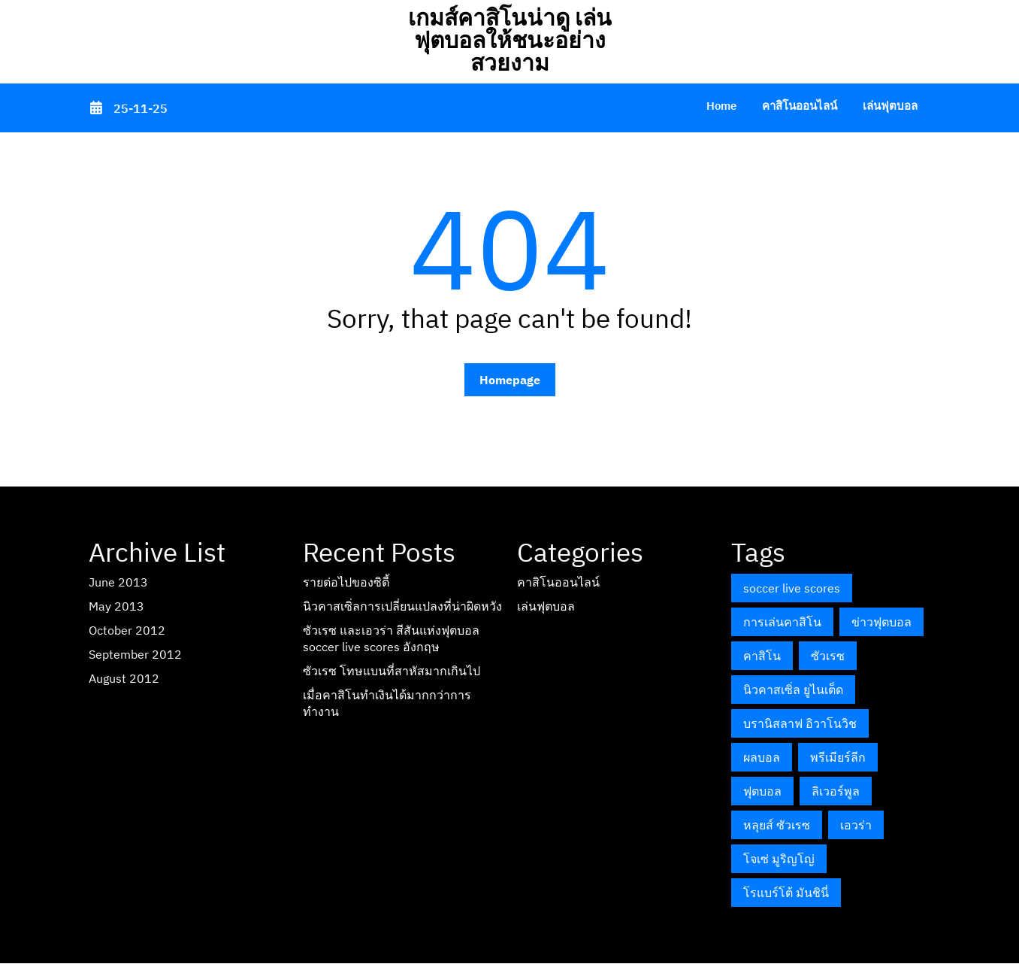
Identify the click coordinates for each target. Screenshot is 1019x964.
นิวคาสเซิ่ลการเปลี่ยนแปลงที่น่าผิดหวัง (402, 606)
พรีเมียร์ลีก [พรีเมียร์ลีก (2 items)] (838, 757)
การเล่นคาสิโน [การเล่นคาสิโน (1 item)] (782, 621)
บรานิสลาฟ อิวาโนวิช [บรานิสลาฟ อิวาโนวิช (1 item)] (800, 723)
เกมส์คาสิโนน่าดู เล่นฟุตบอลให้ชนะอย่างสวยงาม (510, 39)
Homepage (509, 379)
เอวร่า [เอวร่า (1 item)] (856, 824)
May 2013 (116, 606)
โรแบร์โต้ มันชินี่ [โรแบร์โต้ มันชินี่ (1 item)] (786, 892)
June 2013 (118, 582)
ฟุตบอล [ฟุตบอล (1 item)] (762, 791)
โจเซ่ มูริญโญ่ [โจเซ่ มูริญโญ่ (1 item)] (779, 858)
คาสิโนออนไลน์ (799, 106)
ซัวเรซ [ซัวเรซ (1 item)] (828, 655)
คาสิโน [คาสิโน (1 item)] (762, 655)
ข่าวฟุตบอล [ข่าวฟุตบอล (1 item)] (881, 621)
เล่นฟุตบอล (890, 106)
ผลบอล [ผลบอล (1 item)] (761, 757)
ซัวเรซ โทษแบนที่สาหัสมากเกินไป (391, 670)
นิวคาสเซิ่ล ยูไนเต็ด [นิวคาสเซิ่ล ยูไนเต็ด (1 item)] (793, 689)
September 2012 (135, 654)
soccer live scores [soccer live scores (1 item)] (791, 588)
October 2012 (127, 630)
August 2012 (124, 678)
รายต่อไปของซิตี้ (346, 582)
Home (721, 106)
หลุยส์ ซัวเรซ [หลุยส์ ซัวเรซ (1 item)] (776, 824)
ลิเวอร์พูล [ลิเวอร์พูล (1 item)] (836, 791)
